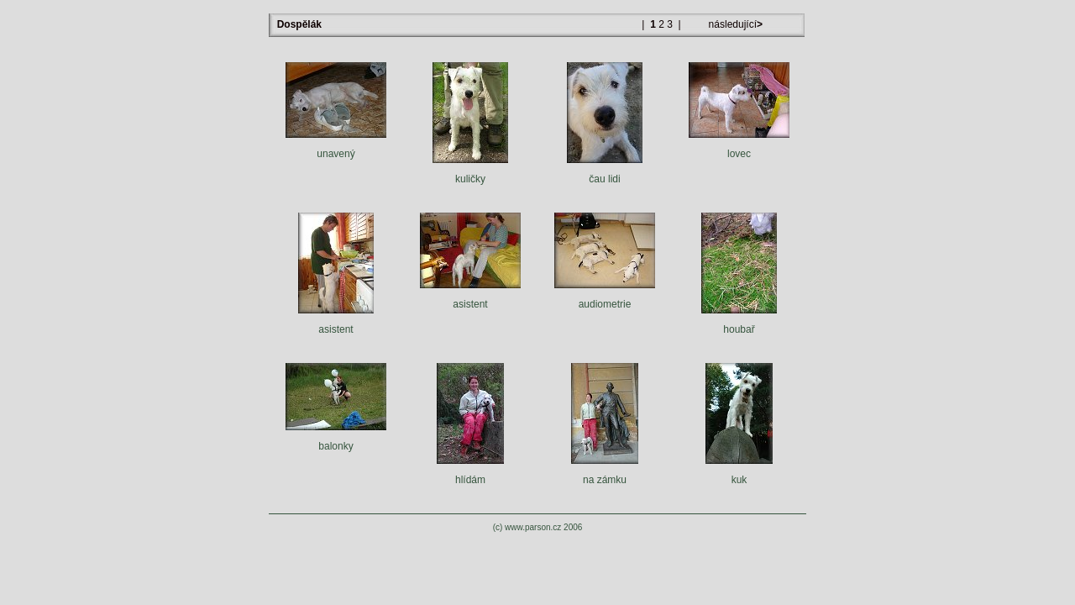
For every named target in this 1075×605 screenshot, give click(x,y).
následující (734, 24)
